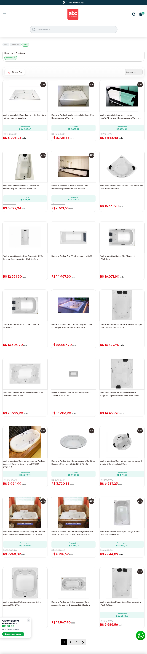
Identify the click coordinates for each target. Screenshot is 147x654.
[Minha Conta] (134, 14)
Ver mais (10, 58)
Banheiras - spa (15, 44)
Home (5, 44)
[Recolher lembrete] (28, 620)
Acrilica (25, 44)
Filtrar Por (14, 72)
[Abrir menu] (4, 14)
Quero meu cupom (13, 634)
